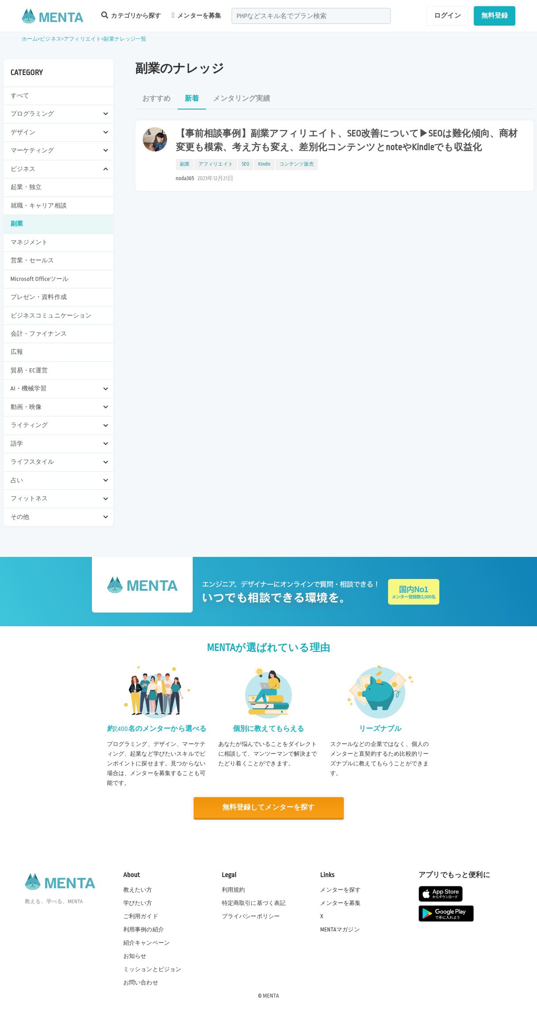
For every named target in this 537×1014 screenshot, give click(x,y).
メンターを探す (340, 889)
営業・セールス (32, 260)
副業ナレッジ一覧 (124, 39)
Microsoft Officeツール (40, 279)
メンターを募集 (196, 15)
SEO (245, 164)
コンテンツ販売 (296, 164)
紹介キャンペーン (146, 943)
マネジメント (29, 242)
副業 (17, 223)
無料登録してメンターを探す (268, 807)
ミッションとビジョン (152, 969)
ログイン (447, 15)
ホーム (30, 39)
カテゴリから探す (131, 15)
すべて (20, 95)
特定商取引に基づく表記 (254, 903)
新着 (192, 98)
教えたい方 (137, 889)
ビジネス (50, 39)
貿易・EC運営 (29, 370)
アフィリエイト (82, 39)
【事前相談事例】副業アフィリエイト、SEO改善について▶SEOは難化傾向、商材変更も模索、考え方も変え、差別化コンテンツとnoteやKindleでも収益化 (347, 140)
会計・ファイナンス (39, 333)
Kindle (264, 164)
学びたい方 (137, 903)
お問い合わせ (140, 983)
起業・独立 (26, 187)
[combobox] (311, 16)
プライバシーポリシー (251, 916)
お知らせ (135, 956)
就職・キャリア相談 (39, 205)
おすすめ (156, 98)
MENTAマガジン (339, 929)
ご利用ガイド (140, 916)
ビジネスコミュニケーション (51, 315)
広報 (17, 351)
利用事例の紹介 (143, 929)
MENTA (271, 996)
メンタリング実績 (241, 98)
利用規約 (233, 889)
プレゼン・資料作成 (39, 297)
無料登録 (494, 15)
